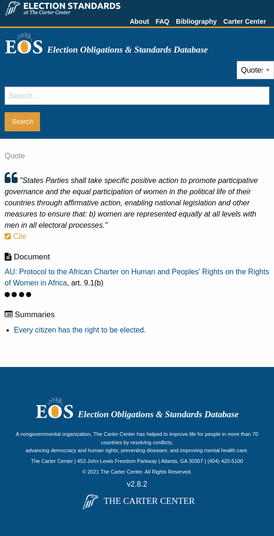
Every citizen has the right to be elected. (80, 330)
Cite (16, 236)
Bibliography (196, 21)
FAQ (162, 21)
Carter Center (244, 21)
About (139, 21)
